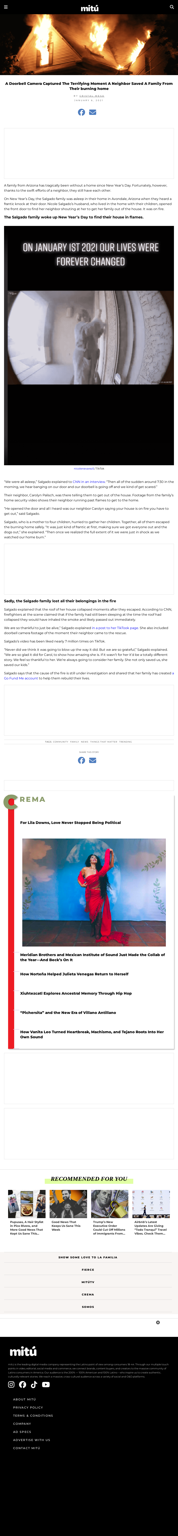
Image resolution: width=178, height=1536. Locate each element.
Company (22, 1424)
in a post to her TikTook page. (115, 628)
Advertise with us (31, 1440)
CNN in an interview (88, 482)
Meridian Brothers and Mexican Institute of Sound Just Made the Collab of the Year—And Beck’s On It (92, 957)
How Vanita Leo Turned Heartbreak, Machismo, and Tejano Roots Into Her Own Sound (92, 1034)
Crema (88, 1294)
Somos (88, 1306)
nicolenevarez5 (84, 468)
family (74, 741)
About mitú (24, 1399)
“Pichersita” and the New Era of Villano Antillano (68, 1012)
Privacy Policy (28, 1407)
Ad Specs (22, 1432)
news (84, 741)
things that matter (103, 741)
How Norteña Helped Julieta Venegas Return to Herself (74, 974)
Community (60, 741)
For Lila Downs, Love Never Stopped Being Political (70, 822)
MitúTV (88, 1282)
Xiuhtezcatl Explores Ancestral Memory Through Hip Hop (76, 993)
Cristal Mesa (92, 96)
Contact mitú (26, 1448)
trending (125, 741)
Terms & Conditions (33, 1415)
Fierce (88, 1269)
